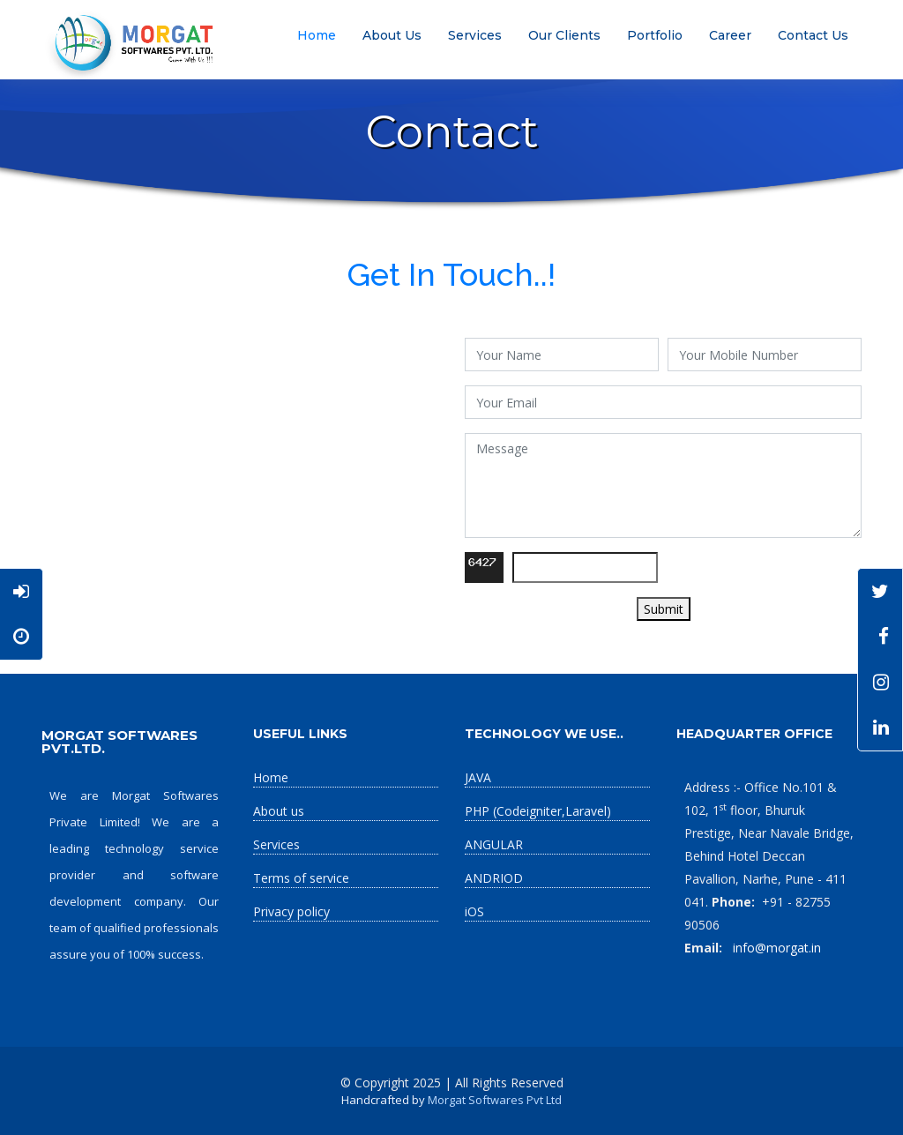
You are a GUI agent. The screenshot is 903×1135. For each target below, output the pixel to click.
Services (475, 35)
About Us (392, 35)
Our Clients (564, 35)
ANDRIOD (494, 878)
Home (316, 35)
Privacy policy (291, 911)
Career (730, 35)
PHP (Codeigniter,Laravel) (538, 811)
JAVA (478, 777)
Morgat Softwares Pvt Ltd (495, 1100)
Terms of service (301, 878)
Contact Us (813, 35)
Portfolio (655, 35)
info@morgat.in (775, 947)
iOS (474, 911)
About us (278, 811)
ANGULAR (494, 844)
